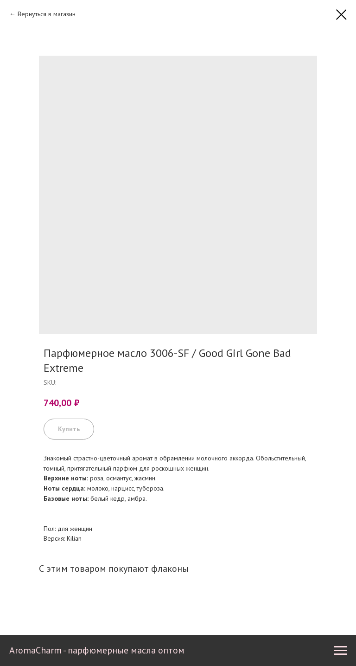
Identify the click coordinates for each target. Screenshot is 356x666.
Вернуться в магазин (47, 14)
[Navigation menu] (340, 650)
